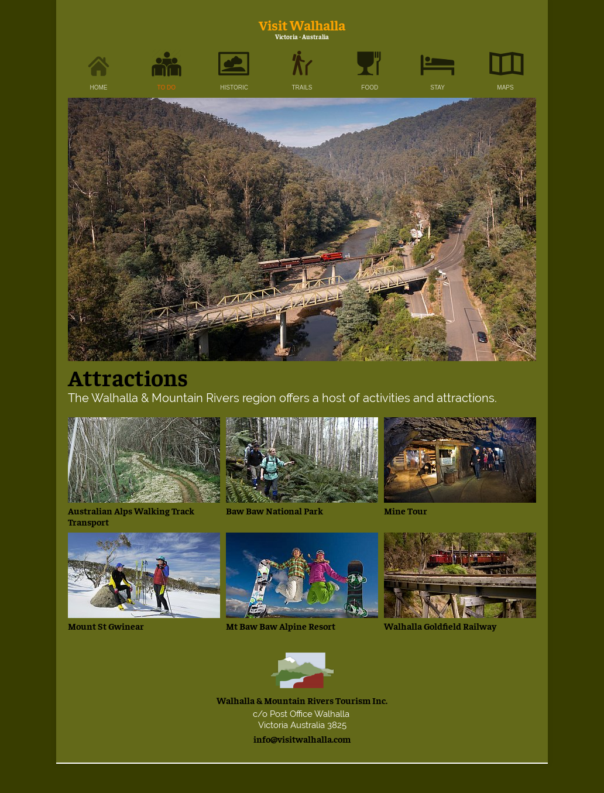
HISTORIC (234, 87)
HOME (99, 87)
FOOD (369, 87)
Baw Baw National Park (274, 510)
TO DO (166, 87)
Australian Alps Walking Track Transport (131, 516)
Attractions (130, 376)
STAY (437, 87)
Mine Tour (405, 510)
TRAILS (301, 87)
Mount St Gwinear (106, 625)
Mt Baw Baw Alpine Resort (280, 625)
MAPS (505, 87)
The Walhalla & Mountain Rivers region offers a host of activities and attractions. (282, 398)
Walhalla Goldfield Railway (440, 625)
